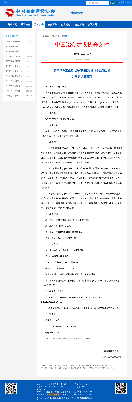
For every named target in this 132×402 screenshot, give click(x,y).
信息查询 (79, 24)
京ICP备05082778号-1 (84, 392)
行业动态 (65, 24)
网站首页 (12, 24)
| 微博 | (122, 2)
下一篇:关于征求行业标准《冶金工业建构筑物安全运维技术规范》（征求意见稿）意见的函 (77, 368)
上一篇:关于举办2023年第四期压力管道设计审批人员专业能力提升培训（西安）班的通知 (77, 365)
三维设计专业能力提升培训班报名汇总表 (71, 338)
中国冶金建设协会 (63, 392)
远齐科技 (88, 395)
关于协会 (25, 24)
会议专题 (92, 24)
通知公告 (39, 24)
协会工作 (52, 24)
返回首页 (6, 2)
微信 (129, 2)
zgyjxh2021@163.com (53, 387)
